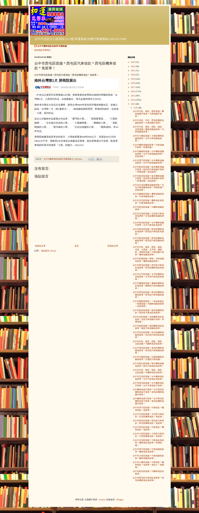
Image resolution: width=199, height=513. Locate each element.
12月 (135, 108)
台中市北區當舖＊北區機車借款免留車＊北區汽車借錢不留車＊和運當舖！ (148, 319)
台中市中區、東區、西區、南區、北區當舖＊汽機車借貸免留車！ (148, 342)
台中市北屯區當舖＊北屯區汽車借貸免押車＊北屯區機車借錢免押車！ (148, 216)
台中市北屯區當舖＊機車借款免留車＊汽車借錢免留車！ (148, 201)
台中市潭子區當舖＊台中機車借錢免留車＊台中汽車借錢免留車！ (148, 161)
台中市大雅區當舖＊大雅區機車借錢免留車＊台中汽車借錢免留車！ (148, 138)
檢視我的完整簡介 (42, 50)
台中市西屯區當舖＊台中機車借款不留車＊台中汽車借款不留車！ (148, 384)
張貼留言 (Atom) (48, 251)
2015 (133, 96)
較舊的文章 (113, 246)
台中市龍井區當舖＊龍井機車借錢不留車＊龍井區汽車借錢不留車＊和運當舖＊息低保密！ (148, 169)
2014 (133, 100)
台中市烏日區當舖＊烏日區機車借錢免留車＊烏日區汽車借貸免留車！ (148, 335)
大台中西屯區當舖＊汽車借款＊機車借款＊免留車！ (148, 428)
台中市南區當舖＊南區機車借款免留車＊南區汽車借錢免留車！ (148, 327)
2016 (133, 91)
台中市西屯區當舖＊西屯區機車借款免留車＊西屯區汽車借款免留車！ (148, 231)
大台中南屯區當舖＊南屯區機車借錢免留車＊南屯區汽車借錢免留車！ (148, 350)
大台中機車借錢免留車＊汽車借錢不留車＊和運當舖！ (148, 146)
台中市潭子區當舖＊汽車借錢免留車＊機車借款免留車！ (148, 450)
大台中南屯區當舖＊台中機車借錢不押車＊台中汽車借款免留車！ (148, 224)
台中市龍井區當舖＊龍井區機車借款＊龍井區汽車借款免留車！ (148, 311)
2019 (133, 79)
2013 (133, 104)
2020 (133, 75)
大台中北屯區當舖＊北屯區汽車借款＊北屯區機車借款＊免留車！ (148, 415)
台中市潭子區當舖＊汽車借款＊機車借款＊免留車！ (148, 409)
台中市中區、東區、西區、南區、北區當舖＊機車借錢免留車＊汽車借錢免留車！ (148, 129)
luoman (102, 499)
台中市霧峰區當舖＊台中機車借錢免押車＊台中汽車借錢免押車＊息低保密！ (148, 154)
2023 (133, 62)
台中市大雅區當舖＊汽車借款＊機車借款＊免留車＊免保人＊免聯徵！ (148, 464)
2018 (133, 83)
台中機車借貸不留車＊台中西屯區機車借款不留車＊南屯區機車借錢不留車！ (148, 392)
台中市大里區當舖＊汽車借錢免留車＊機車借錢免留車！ (148, 457)
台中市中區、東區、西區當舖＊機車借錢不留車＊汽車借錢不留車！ (148, 113)
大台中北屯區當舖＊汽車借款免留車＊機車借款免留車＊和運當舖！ (148, 442)
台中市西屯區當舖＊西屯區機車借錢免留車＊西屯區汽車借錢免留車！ (148, 294)
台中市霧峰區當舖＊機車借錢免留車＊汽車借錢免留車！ (148, 195)
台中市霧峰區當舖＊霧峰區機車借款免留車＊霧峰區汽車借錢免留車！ (148, 285)
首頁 (77, 246)
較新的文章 (40, 246)
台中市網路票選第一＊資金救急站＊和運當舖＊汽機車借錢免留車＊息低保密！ (148, 303)
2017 (133, 87)
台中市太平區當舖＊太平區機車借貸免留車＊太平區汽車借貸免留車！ (148, 276)
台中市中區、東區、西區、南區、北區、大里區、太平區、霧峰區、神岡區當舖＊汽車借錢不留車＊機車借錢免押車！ (148, 251)
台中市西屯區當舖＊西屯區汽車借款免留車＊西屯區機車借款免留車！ (148, 267)
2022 (133, 66)
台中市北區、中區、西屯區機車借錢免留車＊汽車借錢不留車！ (148, 121)
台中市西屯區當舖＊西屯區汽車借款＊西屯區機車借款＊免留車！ (148, 422)
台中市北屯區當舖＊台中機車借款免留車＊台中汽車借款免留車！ (148, 377)
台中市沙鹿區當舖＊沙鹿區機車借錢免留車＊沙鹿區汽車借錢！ (148, 358)
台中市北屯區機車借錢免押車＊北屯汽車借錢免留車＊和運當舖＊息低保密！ (148, 187)
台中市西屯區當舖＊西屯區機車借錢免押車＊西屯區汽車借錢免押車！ (148, 240)
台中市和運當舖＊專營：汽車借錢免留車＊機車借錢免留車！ (148, 260)
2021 (133, 70)
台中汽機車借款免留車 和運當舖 (52, 46)
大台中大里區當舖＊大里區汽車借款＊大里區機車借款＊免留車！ (148, 435)
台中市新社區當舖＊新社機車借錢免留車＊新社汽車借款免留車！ (148, 364)
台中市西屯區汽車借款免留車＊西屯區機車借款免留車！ (148, 479)
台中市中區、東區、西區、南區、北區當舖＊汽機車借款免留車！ (148, 371)
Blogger (120, 499)
